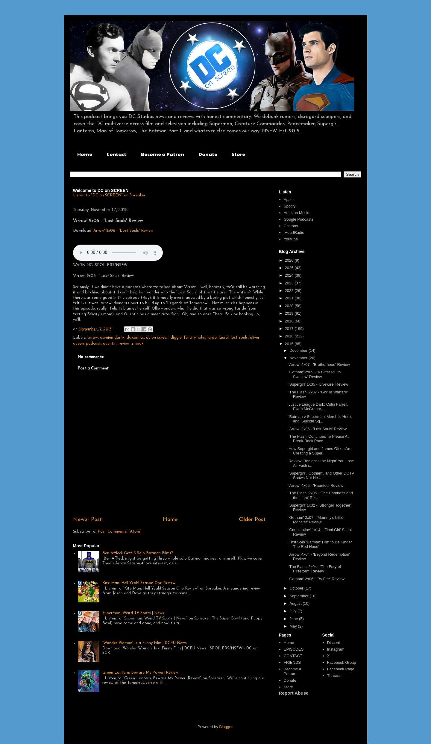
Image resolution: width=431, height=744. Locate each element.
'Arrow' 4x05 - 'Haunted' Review (316, 485)
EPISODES (293, 649)
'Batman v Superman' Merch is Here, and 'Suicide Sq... (320, 419)
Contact (116, 154)
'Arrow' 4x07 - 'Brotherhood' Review (319, 364)
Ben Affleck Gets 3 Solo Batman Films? (137, 553)
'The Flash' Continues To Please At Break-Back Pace (319, 438)
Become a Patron (162, 154)
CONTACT (293, 656)
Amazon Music (296, 212)
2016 (290, 336)
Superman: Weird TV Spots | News (133, 613)
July (293, 611)
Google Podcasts (298, 219)
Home (84, 154)
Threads (334, 675)
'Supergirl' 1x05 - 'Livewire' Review (318, 384)
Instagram (336, 649)
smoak (137, 344)
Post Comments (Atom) (120, 532)
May (293, 626)
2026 (290, 260)
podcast (93, 344)
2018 (290, 321)
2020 (290, 306)
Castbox (291, 226)
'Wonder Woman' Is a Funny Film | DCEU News (144, 643)
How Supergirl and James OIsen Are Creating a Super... (320, 451)
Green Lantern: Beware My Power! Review (140, 673)
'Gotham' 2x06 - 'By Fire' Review (317, 579)
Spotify (290, 206)
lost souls (239, 338)
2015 (290, 344)
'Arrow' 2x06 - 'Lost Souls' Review (122, 231)
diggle (176, 338)
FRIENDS (292, 662)
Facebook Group (341, 662)
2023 (290, 283)
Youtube (291, 239)
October (296, 588)
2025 (290, 268)
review (124, 344)
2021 (290, 298)
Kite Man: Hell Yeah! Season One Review (138, 583)
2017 (290, 328)
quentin (109, 344)
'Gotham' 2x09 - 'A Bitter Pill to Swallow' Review (315, 374)
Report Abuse (294, 692)
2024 (290, 275)
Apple (289, 199)
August (296, 603)
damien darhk (112, 338)
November (299, 358)
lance (212, 338)
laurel (224, 338)
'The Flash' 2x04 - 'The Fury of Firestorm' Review (315, 569)
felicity (190, 338)
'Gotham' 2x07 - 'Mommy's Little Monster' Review (316, 520)
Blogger (225, 727)
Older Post (252, 519)
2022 (290, 290)
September (299, 596)
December (299, 350)
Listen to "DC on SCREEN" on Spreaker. (109, 195)
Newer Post (87, 519)
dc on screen (157, 338)
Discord (333, 642)
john (201, 338)
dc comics (135, 338)
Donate (207, 154)
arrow (92, 338)
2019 (290, 313)
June (294, 618)
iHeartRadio (294, 232)
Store (238, 154)
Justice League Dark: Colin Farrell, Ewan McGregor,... (318, 406)
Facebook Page (340, 669)
